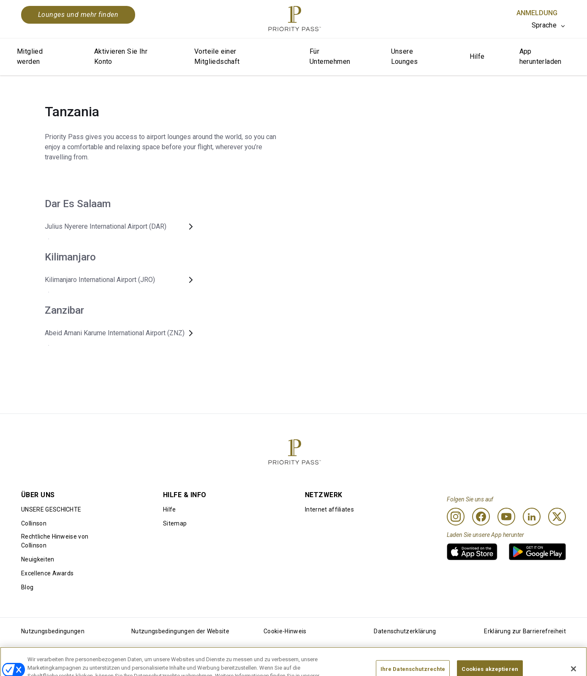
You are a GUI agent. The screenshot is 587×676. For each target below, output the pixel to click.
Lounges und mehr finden (78, 15)
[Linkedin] (532, 516)
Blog (27, 587)
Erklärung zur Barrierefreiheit (525, 631)
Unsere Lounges (404, 56)
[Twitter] (557, 516)
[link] (472, 551)
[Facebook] (481, 516)
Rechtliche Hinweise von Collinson (54, 541)
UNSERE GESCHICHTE (51, 509)
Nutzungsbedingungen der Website (180, 631)
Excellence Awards (47, 573)
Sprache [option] (544, 25)
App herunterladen (540, 56)
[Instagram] (456, 516)
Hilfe (477, 56)
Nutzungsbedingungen (52, 631)
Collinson (33, 523)
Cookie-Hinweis (285, 631)
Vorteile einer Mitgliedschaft (217, 56)
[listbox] (549, 25)
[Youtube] (506, 516)
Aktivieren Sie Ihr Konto (120, 56)
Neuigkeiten (37, 559)
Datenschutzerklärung (405, 631)
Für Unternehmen (330, 56)
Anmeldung (536, 13)
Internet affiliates (329, 509)
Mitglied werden (30, 56)
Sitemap (175, 523)
